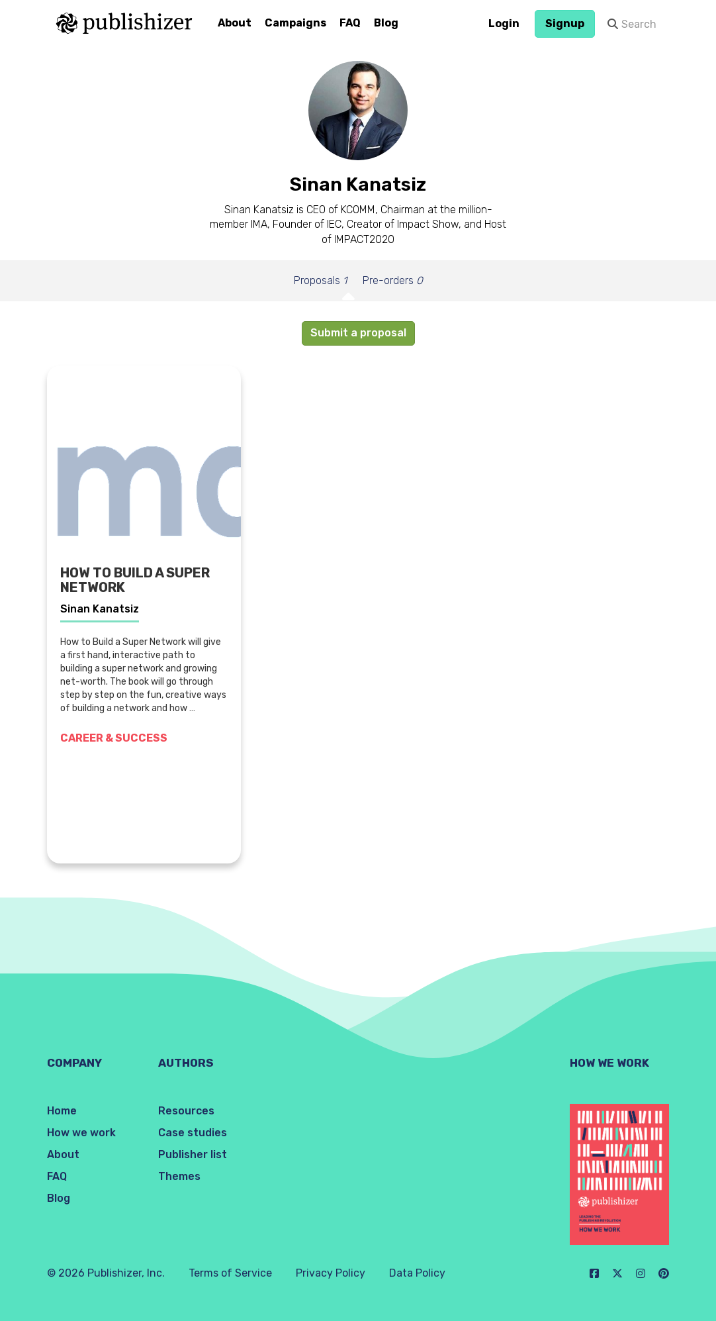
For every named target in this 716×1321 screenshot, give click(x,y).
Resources (186, 1110)
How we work (81, 1132)
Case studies (192, 1132)
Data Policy (417, 1273)
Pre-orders (393, 280)
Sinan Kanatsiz (99, 609)
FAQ (350, 23)
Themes (179, 1176)
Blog (386, 23)
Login (503, 23)
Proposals (320, 280)
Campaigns (295, 23)
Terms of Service (230, 1273)
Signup (564, 23)
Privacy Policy (330, 1273)
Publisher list (192, 1154)
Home (62, 1110)
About (234, 23)
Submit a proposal (358, 332)
